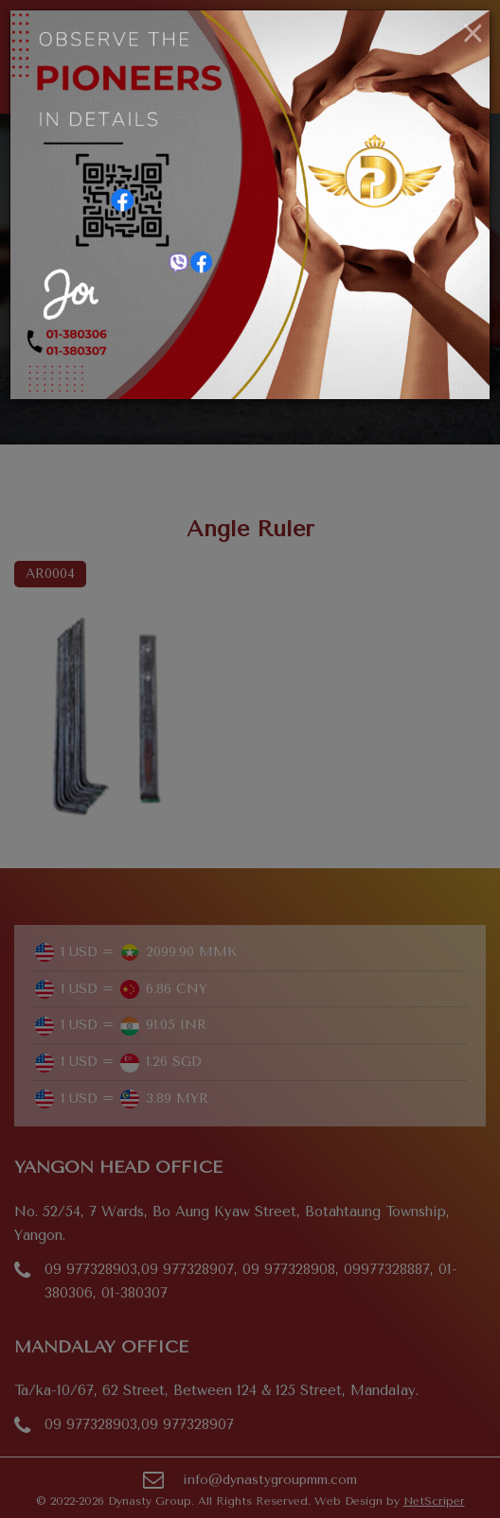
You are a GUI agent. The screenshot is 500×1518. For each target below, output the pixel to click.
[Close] (473, 34)
